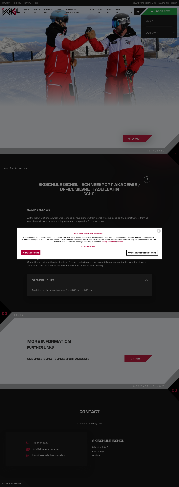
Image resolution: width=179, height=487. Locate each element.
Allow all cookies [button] (31, 252)
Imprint (120, 241)
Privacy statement (108, 241)
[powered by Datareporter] (159, 233)
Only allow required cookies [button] (142, 252)
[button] (87, 247)
